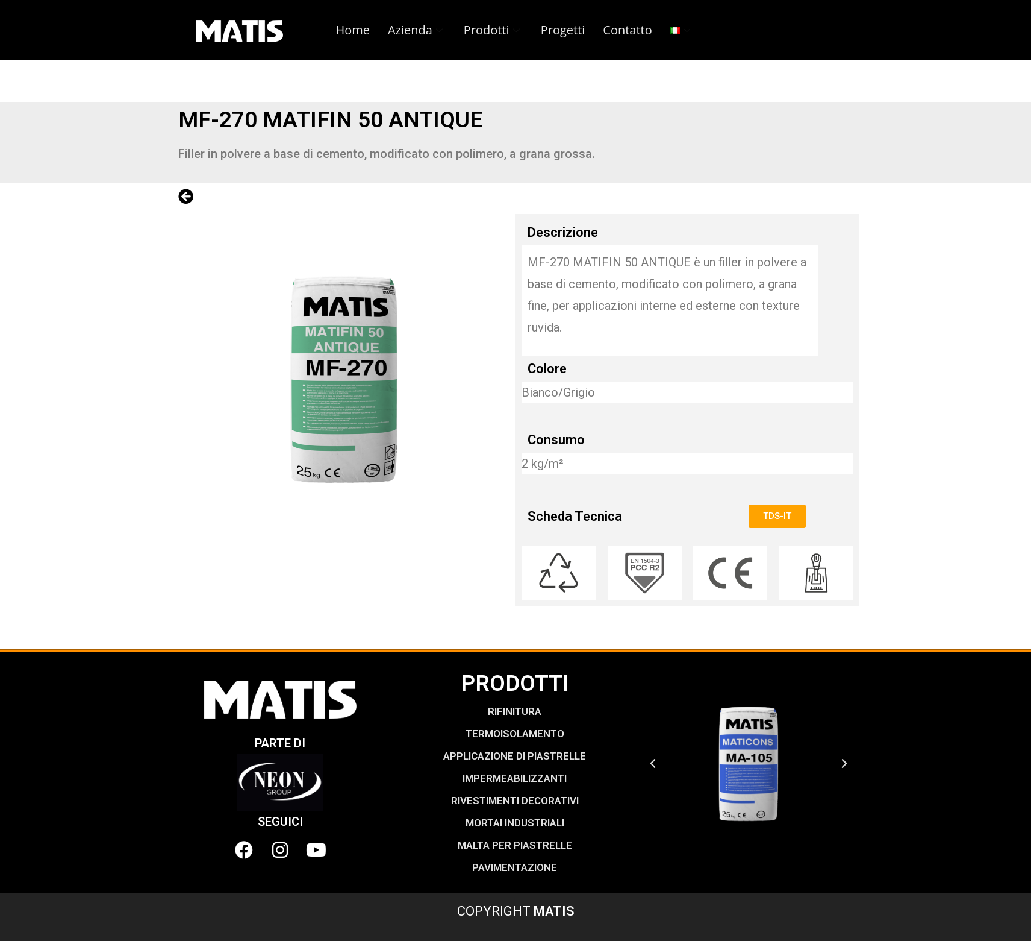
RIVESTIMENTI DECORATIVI (515, 801)
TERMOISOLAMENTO (515, 734)
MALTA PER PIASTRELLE (515, 845)
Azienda (417, 30)
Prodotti (493, 30)
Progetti (563, 30)
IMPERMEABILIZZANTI (515, 778)
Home (352, 30)
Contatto (627, 30)
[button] (653, 764)
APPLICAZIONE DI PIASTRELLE (514, 756)
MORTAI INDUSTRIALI (515, 823)
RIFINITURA (514, 711)
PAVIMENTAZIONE (514, 867)
